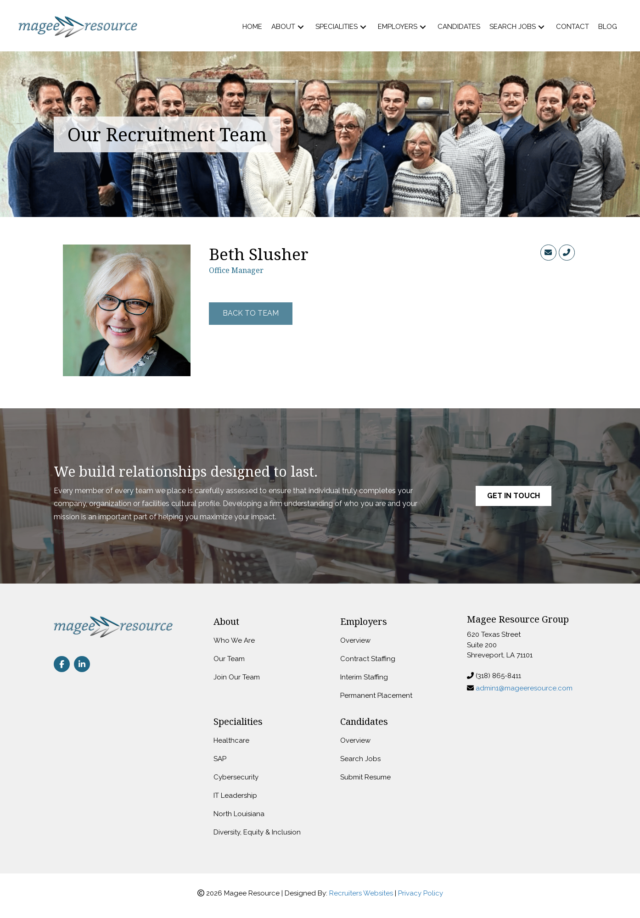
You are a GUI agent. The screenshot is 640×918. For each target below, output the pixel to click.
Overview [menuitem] (355, 640)
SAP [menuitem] (219, 759)
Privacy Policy (420, 893)
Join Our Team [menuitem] (236, 677)
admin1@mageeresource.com (524, 688)
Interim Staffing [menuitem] (364, 677)
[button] (300, 27)
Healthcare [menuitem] (231, 740)
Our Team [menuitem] (229, 659)
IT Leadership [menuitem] (235, 795)
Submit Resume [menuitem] (365, 777)
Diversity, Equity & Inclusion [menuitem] (257, 832)
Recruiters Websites (361, 893)
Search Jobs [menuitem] (360, 759)
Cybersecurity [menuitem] (235, 777)
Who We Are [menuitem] (234, 640)
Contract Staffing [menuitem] (367, 659)
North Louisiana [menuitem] (238, 814)
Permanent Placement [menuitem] (376, 695)
